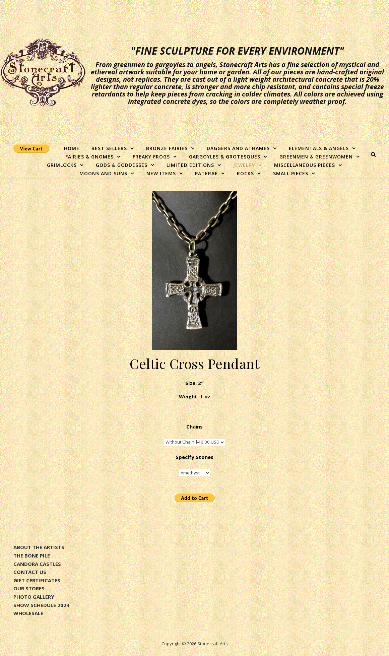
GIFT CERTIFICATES (36, 580)
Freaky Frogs (151, 156)
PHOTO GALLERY (33, 596)
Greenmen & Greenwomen (316, 156)
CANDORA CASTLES (37, 564)
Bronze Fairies (167, 148)
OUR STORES (29, 588)
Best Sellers (109, 148)
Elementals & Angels (319, 148)
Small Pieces (290, 173)
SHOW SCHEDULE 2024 (41, 605)
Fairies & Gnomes (89, 156)
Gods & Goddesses (121, 165)
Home (71, 148)
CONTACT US (29, 572)
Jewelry (244, 165)
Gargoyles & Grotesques (224, 156)
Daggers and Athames (238, 148)
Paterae (206, 173)
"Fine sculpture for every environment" (237, 51)
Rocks (245, 173)
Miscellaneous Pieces (304, 165)
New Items (161, 173)
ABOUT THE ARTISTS (38, 547)
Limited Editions (190, 165)
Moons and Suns (103, 173)
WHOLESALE (28, 613)
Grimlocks (62, 165)
